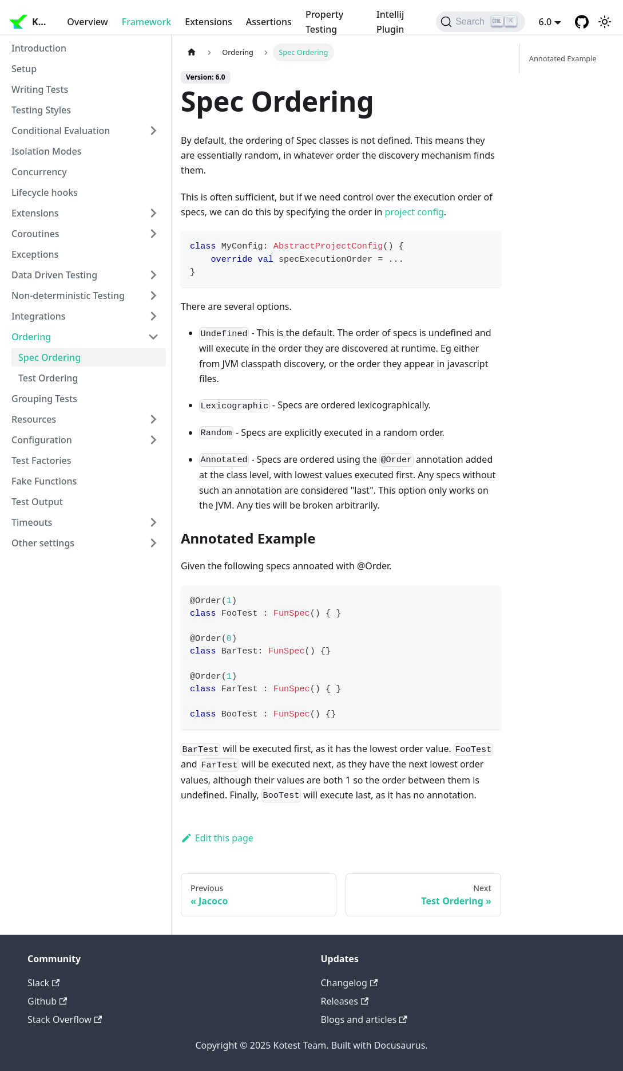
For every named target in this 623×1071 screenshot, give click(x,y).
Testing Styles (41, 110)
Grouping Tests (44, 398)
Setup (24, 68)
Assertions (269, 21)
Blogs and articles (364, 1019)
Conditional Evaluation (60, 130)
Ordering (31, 336)
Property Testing (324, 22)
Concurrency (39, 172)
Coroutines (35, 233)
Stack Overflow (64, 1019)
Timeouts (31, 522)
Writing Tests (39, 89)
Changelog (349, 982)
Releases (345, 1001)
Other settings (42, 543)
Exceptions (34, 254)
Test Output (37, 501)
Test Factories (41, 460)
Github (47, 1001)
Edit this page (217, 838)
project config (414, 212)
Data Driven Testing (54, 275)
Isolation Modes (46, 151)
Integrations (38, 316)
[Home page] (192, 52)
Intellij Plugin (390, 22)
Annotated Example (563, 58)
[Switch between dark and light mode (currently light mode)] (605, 22)
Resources (33, 419)
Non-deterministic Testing (68, 295)
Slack (43, 982)
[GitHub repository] (582, 22)
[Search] (480, 21)
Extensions (208, 21)
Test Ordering (48, 378)
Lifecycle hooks (44, 192)
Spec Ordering (49, 357)
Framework (146, 21)
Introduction (38, 48)
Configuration (41, 440)
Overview (87, 21)
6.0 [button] (545, 21)
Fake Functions (44, 481)
